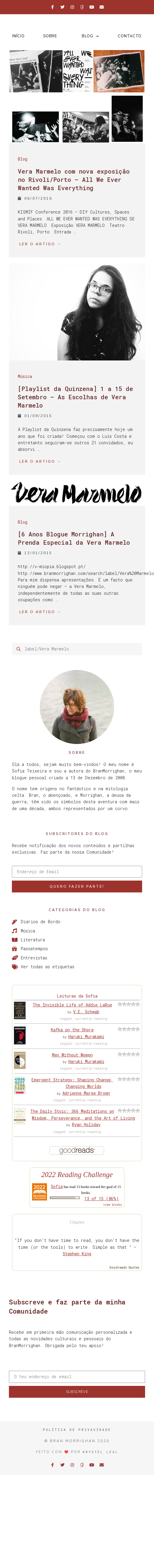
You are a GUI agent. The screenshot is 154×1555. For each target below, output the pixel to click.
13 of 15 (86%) (101, 1198)
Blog (90, 36)
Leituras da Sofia (77, 996)
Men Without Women (72, 1055)
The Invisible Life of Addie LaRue (72, 1005)
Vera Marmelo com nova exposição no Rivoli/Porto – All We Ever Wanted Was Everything (74, 179)
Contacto (130, 36)
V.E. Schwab (86, 1011)
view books (112, 1205)
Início (18, 36)
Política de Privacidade (77, 1429)
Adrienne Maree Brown (86, 1093)
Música (25, 376)
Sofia (57, 1186)
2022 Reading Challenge (77, 1175)
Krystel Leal (100, 1452)
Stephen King (77, 1253)
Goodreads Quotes (124, 1267)
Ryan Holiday (86, 1124)
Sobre (50, 36)
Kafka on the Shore (72, 1030)
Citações (77, 1222)
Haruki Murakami (86, 1036)
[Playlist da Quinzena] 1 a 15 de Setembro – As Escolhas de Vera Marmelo (75, 397)
